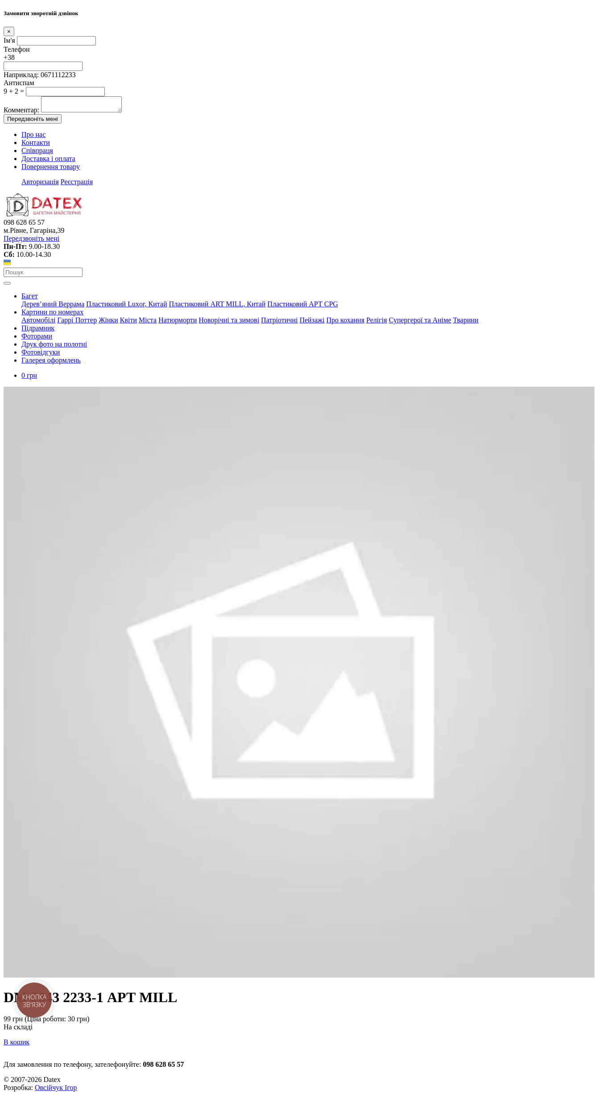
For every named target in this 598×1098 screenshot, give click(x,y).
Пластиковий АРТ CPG (303, 306)
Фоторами (36, 339)
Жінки (108, 322)
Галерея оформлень (51, 363)
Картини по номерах (52, 314)
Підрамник (37, 330)
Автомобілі (38, 322)
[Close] (9, 31)
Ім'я (9, 40)
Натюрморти (177, 322)
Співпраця (37, 153)
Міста (148, 322)
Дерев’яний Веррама (52, 306)
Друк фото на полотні (54, 347)
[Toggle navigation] (7, 286)
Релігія (376, 322)
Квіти (128, 322)
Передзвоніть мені (32, 121)
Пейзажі (312, 322)
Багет (29, 298)
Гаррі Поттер (77, 322)
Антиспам (19, 83)
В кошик (16, 1044)
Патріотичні (279, 322)
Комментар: (21, 112)
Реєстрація (77, 184)
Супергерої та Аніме (420, 322)
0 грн (29, 378)
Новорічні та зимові (229, 322)
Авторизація (40, 184)
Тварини (465, 322)
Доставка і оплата (48, 161)
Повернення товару (50, 169)
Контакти (35, 145)
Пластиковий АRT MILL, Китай (217, 306)
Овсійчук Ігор (56, 1090)
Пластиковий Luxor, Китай (126, 306)
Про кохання (345, 322)
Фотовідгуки (40, 355)
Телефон (16, 49)
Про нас (33, 137)
